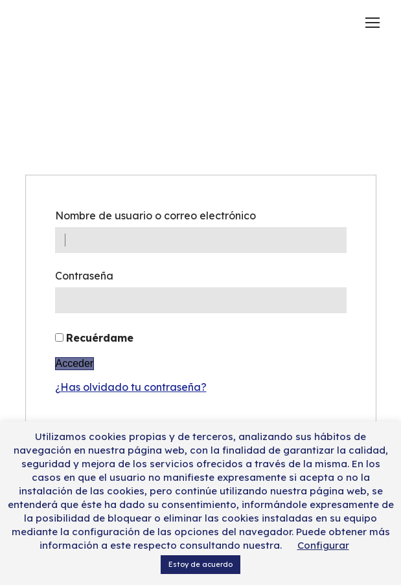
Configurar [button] (323, 545)
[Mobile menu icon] (372, 23)
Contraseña (84, 276)
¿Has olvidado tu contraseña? (131, 387)
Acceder (75, 363)
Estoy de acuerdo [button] (200, 564)
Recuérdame (99, 337)
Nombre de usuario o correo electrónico (155, 216)
